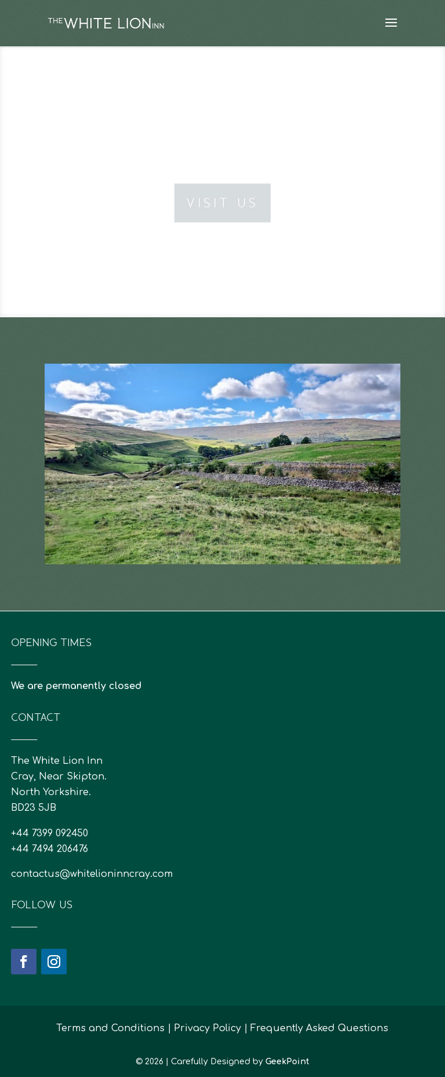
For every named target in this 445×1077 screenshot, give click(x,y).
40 (158, 539)
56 (316, 539)
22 (254, 523)
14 (175, 523)
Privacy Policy (207, 1028)
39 (149, 539)
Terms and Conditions (110, 1028)
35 (382, 523)
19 (224, 523)
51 (267, 539)
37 (129, 539)
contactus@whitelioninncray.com (92, 874)
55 (306, 539)
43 (188, 539)
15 (185, 523)
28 (313, 523)
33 (362, 523)
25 (284, 523)
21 (244, 523)
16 (195, 523)
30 (333, 523)
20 (234, 523)
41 (168, 539)
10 (136, 523)
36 (392, 523)
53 (286, 539)
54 (296, 539)
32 (353, 523)
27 (303, 523)
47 (227, 539)
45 (208, 539)
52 (277, 539)
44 (198, 539)
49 (247, 539)
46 (218, 539)
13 (165, 523)
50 (257, 539)
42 (178, 539)
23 (264, 523)
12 (156, 523)
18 (215, 523)
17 (205, 523)
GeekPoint (287, 1061)
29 (323, 523)
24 (274, 523)
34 (372, 523)
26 (293, 523)
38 (139, 539)
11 (146, 523)
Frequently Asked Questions (319, 1028)
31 (343, 523)
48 (237, 539)
